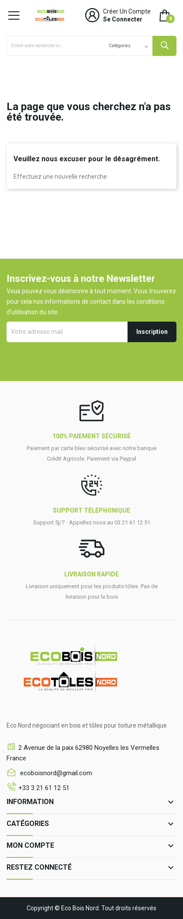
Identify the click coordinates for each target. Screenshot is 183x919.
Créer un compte (127, 11)
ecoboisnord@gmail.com (55, 773)
